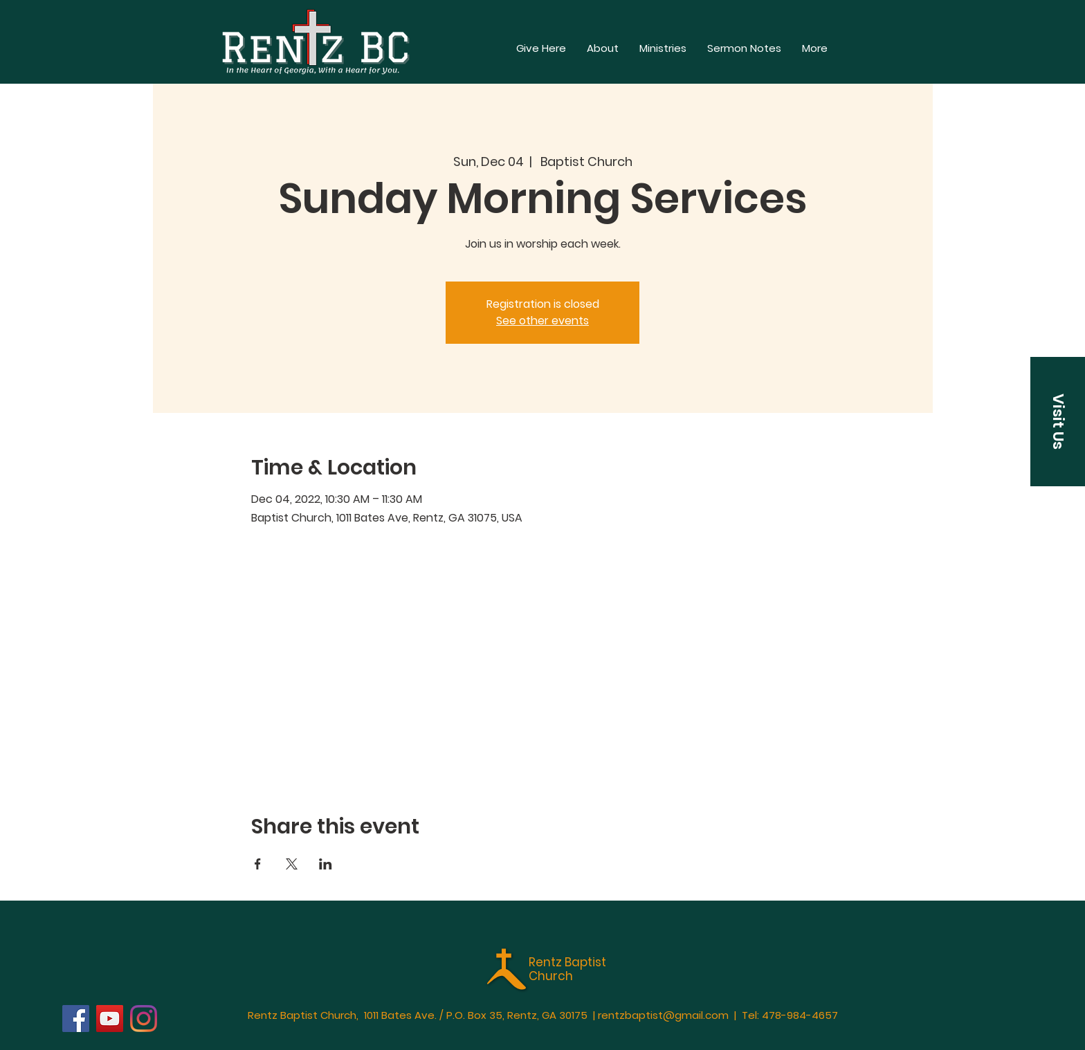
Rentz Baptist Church (567, 969)
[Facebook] (75, 1018)
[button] (815, 48)
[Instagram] (143, 1018)
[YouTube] (109, 1018)
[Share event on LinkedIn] (325, 863)
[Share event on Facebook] (257, 863)
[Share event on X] (291, 863)
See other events (542, 321)
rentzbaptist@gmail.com (663, 1015)
